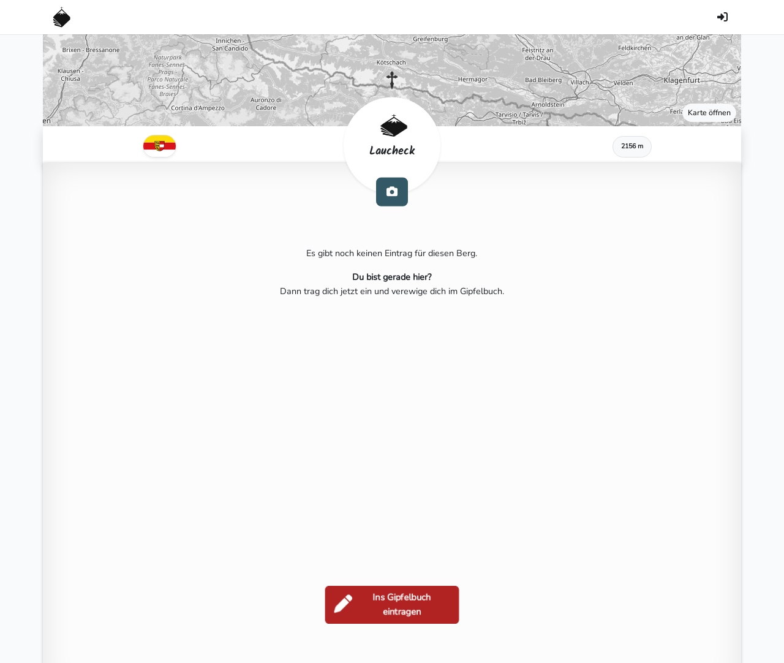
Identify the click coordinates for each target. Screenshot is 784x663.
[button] (392, 80)
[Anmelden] (722, 17)
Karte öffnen (709, 112)
